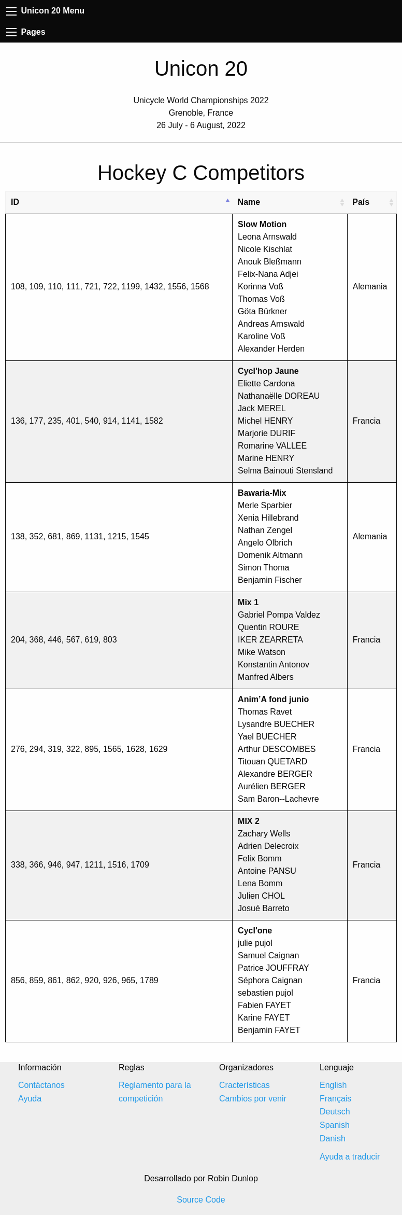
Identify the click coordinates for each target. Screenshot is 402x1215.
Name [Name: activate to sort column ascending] (249, 202)
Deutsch (335, 1111)
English (333, 1085)
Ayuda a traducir (350, 1156)
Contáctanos (41, 1085)
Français (335, 1098)
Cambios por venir (252, 1098)
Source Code (201, 1199)
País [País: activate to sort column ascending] (360, 202)
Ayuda (29, 1098)
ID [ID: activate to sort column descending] (15, 202)
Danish (333, 1138)
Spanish (335, 1125)
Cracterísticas (244, 1085)
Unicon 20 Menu (45, 10)
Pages (26, 31)
